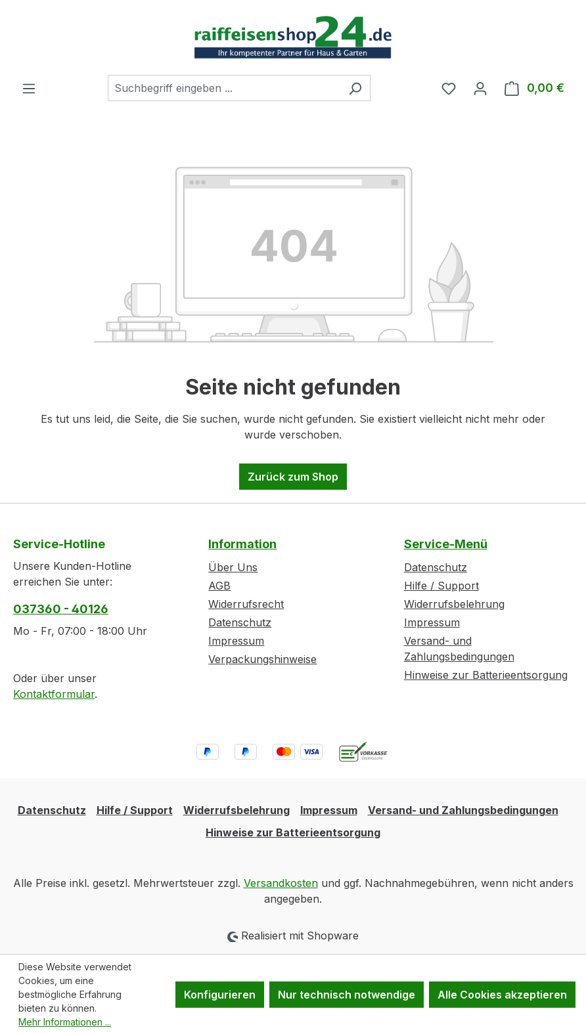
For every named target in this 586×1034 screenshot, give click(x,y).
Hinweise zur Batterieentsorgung (486, 674)
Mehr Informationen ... (64, 1021)
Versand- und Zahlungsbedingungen (463, 810)
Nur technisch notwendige (346, 994)
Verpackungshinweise (262, 659)
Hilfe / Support (441, 585)
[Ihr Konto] (480, 88)
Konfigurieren (220, 994)
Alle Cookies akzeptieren (502, 994)
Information (242, 544)
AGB (219, 585)
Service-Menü (445, 544)
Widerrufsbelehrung (454, 604)
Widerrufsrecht (246, 604)
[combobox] (224, 88)
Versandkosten (281, 883)
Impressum (236, 640)
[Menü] (29, 88)
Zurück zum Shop (293, 476)
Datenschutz (239, 622)
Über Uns (233, 567)
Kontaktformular (54, 693)
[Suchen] (355, 88)
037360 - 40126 (60, 609)
